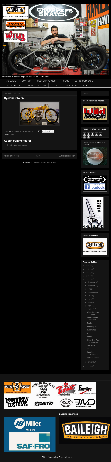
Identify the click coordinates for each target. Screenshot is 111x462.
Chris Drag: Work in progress (93, 341)
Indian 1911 (91, 330)
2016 (88, 266)
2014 (88, 273)
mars (90, 306)
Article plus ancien (67, 156)
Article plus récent (11, 156)
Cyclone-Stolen (93, 358)
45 (88, 333)
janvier (90, 362)
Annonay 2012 (92, 327)
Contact (26, 81)
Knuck (89, 337)
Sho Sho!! (91, 345)
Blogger (69, 457)
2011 (88, 366)
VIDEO (86, 85)
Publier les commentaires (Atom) (44, 162)
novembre (92, 286)
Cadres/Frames (46, 81)
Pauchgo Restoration (92, 353)
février (90, 309)
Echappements (83, 81)
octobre (91, 289)
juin (89, 296)
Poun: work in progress (92, 319)
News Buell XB (37, 85)
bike (12, 135)
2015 (88, 269)
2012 (88, 279)
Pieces (65, 81)
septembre (92, 292)
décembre (92, 282)
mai (89, 299)
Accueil (11, 81)
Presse (55, 85)
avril (89, 303)
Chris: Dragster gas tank (93, 313)
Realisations (14, 85)
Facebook (71, 85)
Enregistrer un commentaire (17, 145)
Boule (89, 323)
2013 (88, 276)
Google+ (86, 93)
